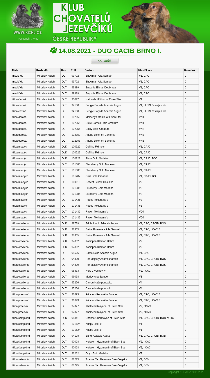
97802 (75, 241)
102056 (76, 128)
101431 (76, 199)
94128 (75, 335)
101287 (76, 176)
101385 (76, 188)
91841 (75, 318)
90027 (75, 99)
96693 (75, 294)
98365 (75, 229)
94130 (75, 105)
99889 (75, 87)
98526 (75, 253)
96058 (75, 276)
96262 (75, 353)
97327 (75, 306)
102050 (76, 117)
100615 (76, 182)
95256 (75, 282)
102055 (76, 123)
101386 (76, 164)
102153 (76, 134)
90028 (75, 341)
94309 (75, 258)
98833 (75, 270)
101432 (76, 211)
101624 (76, 323)
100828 (76, 158)
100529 (76, 146)
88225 (75, 359)
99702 (75, 75)
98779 (75, 223)
